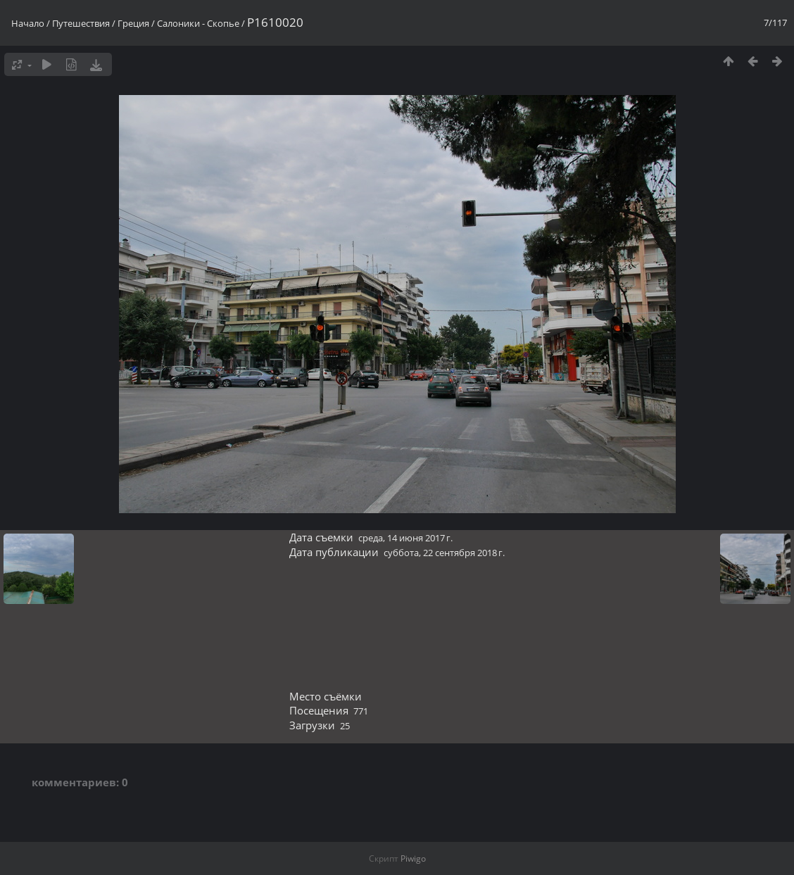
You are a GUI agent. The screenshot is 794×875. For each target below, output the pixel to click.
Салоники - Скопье (198, 23)
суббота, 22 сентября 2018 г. (444, 552)
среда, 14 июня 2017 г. (405, 537)
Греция (133, 23)
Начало (27, 23)
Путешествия (81, 23)
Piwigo (413, 858)
